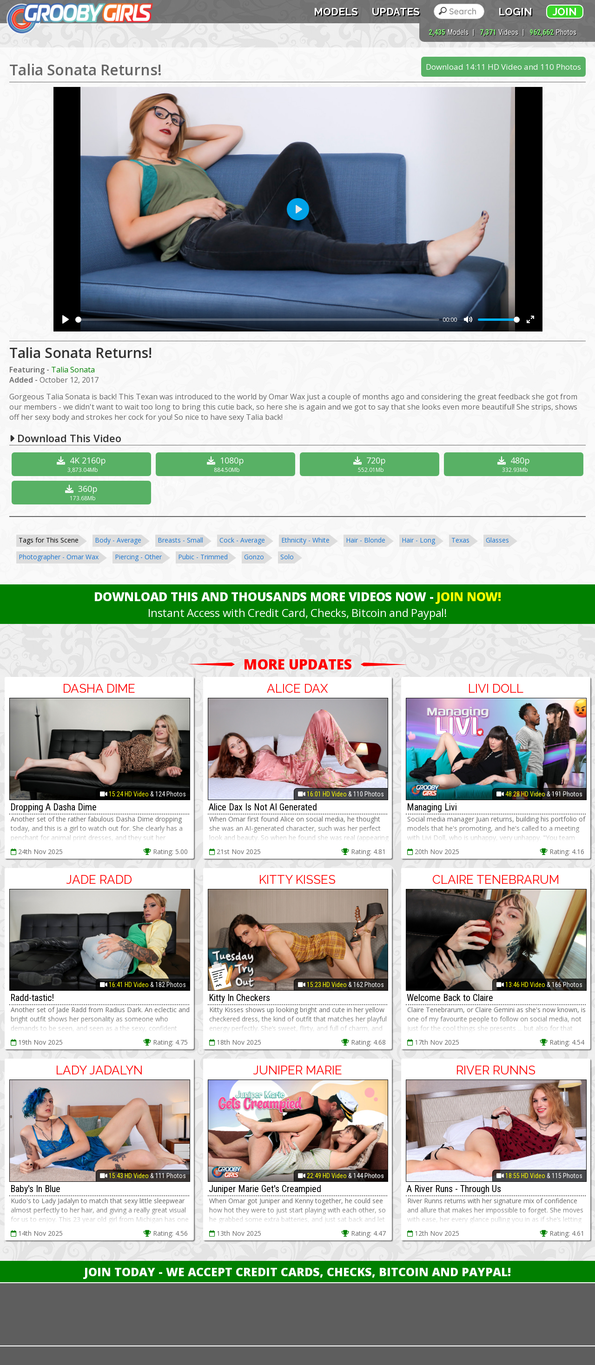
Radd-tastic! (32, 997)
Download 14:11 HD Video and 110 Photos (503, 66)
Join (565, 12)
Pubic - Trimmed (203, 556)
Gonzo (254, 556)
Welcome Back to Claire (450, 997)
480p (515, 464)
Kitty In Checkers (239, 997)
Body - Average (118, 540)
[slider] (257, 319)
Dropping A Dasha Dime (53, 807)
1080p (226, 464)
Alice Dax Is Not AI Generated (263, 807)
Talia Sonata (73, 369)
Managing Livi (432, 807)
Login (515, 12)
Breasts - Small (180, 540)
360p (82, 492)
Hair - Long (418, 540)
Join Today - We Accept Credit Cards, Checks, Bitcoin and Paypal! (297, 1271)
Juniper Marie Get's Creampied (265, 1188)
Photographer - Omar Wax (59, 556)
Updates (396, 12)
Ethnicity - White (305, 540)
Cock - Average (242, 540)
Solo (287, 556)
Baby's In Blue (35, 1188)
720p (370, 464)
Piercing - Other (138, 556)
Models (336, 12)
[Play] (65, 319)
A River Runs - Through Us (454, 1188)
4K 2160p (82, 464)
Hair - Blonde (365, 540)
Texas (460, 540)
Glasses (497, 540)
